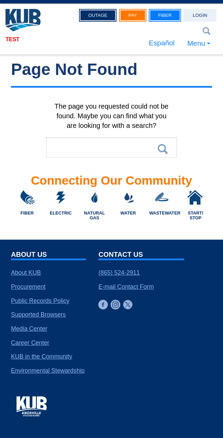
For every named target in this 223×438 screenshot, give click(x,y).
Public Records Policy (40, 300)
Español (162, 43)
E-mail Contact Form (126, 286)
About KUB (26, 272)
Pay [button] (133, 15)
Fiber (165, 15)
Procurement (28, 286)
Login (200, 15)
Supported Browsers (38, 314)
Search (163, 149)
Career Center (30, 342)
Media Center (29, 328)
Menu (196, 43)
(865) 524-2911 (119, 272)
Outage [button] (98, 15)
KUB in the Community (41, 356)
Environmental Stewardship (48, 370)
